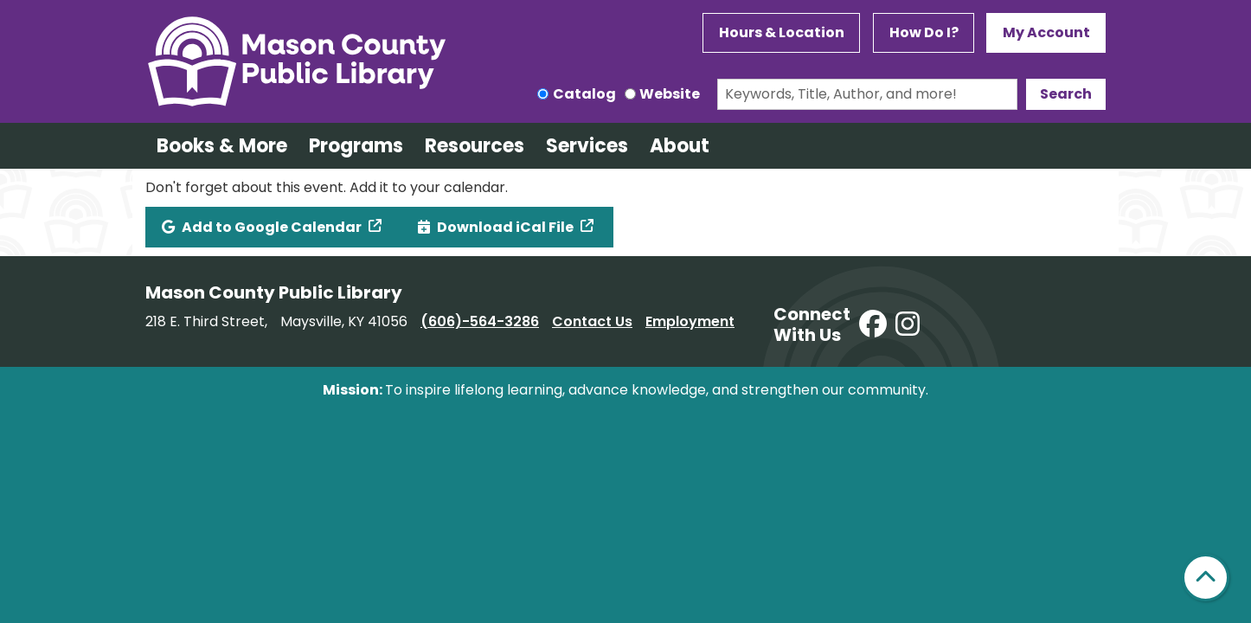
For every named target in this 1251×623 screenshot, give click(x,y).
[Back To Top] (1205, 577)
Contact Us (592, 321)
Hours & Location (781, 32)
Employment (690, 321)
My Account (1046, 32)
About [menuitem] (679, 145)
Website (669, 94)
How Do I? (924, 32)
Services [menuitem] (587, 145)
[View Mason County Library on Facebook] (873, 325)
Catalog (584, 94)
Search (1066, 94)
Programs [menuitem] (356, 145)
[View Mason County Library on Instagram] (907, 325)
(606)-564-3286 (479, 321)
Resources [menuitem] (474, 145)
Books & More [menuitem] (222, 145)
